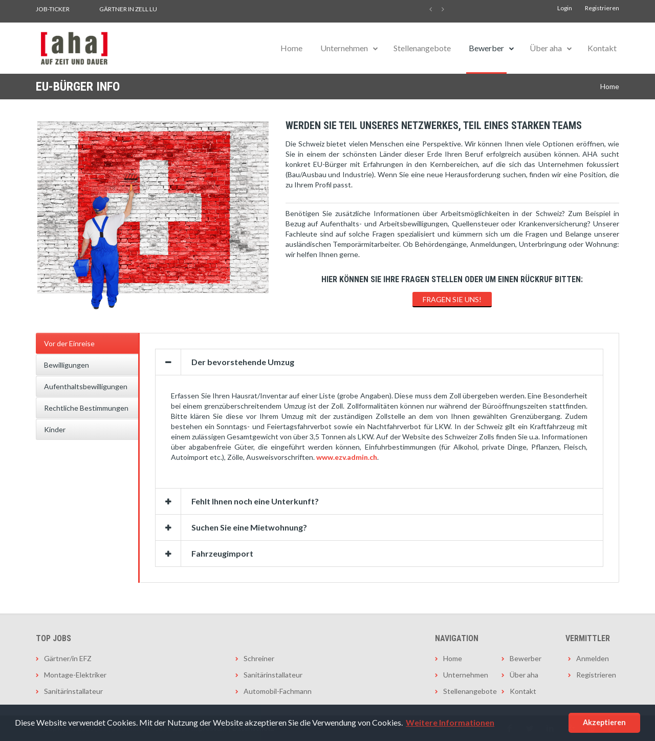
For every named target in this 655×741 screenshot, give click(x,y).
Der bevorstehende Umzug (242, 362)
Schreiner (259, 658)
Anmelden (592, 658)
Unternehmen (344, 48)
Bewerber (486, 48)
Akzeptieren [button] (604, 722)
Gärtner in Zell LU (128, 9)
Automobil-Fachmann (278, 691)
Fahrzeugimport (222, 553)
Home (291, 48)
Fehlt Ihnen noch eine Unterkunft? (255, 501)
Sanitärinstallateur (73, 691)
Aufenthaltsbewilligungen (85, 386)
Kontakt (602, 48)
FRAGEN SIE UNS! (452, 299)
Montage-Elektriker (75, 674)
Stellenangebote (422, 48)
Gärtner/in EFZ (68, 658)
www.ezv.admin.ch (346, 457)
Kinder (55, 429)
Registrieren (602, 8)
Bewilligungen (66, 365)
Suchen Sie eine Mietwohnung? (249, 527)
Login (564, 8)
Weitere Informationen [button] (450, 722)
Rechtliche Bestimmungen (86, 408)
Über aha (546, 48)
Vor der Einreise (69, 343)
